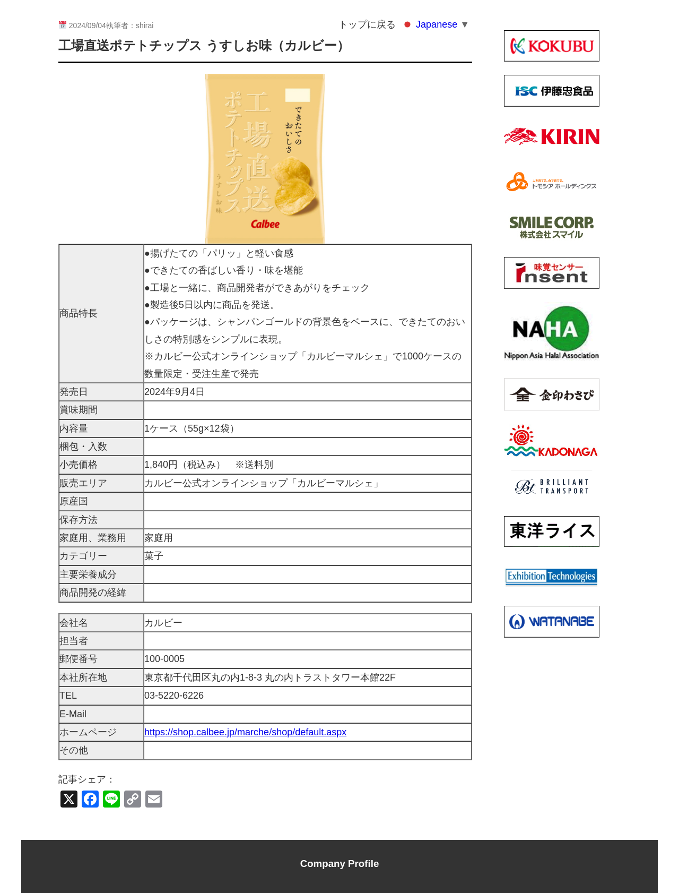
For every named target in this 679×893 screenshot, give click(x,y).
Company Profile (339, 863)
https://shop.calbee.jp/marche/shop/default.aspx (245, 732)
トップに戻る (367, 24)
